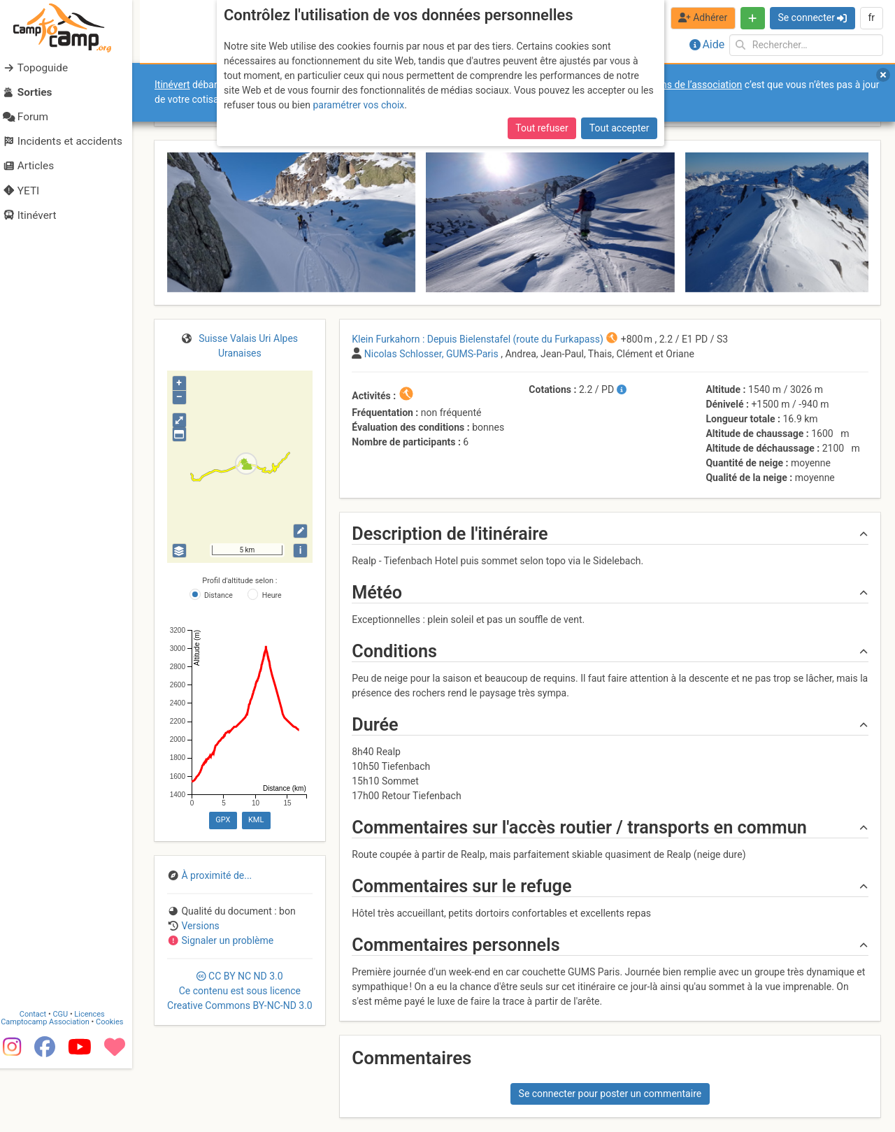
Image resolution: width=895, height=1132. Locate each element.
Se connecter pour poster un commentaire (610, 1093)
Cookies (117, 1075)
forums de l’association (691, 84)
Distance (218, 595)
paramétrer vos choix (358, 104)
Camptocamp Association (52, 1075)
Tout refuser (541, 128)
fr (871, 17)
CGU (68, 1067)
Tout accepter (619, 128)
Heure (272, 595)
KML (256, 819)
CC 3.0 (240, 990)
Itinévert (172, 84)
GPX (222, 819)
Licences (98, 1067)
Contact (40, 1067)
